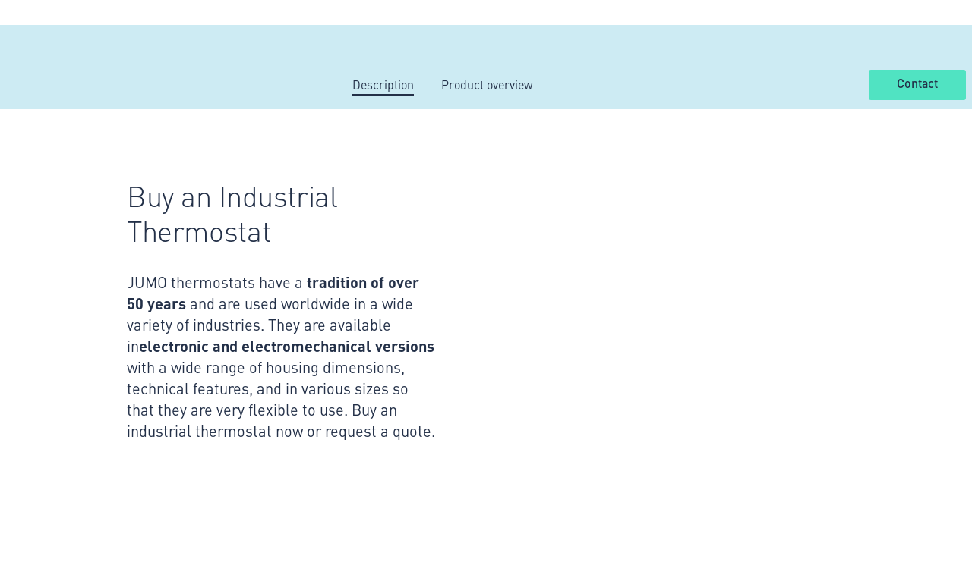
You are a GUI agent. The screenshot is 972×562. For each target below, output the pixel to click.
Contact (917, 84)
